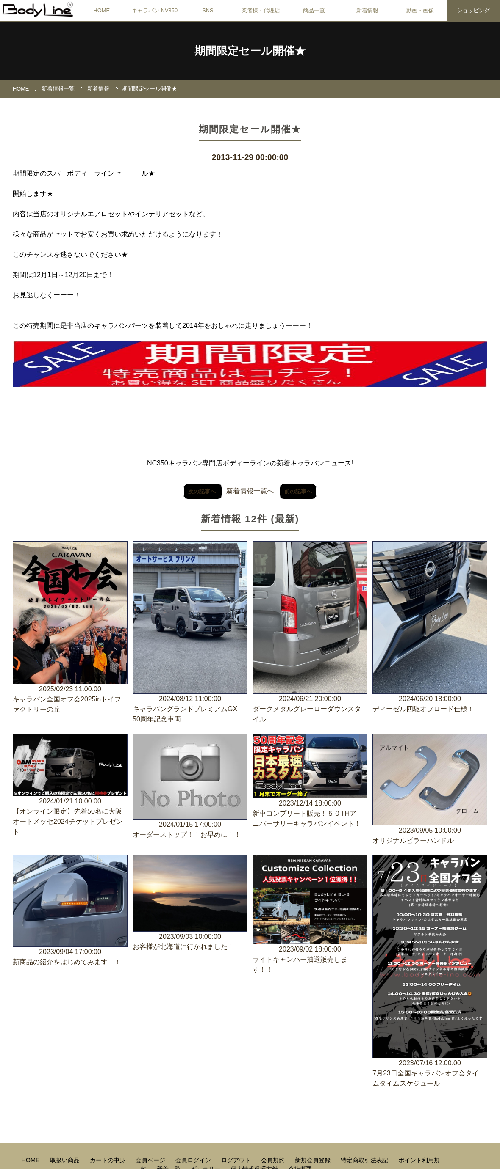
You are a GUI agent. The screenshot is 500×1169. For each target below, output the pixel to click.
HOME (101, 10)
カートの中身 (108, 1160)
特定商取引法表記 (365, 1160)
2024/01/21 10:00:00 (70, 785)
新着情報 (367, 10)
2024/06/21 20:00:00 (310, 632)
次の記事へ (202, 491)
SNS (208, 10)
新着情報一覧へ (250, 491)
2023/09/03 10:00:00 (190, 903)
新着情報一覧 (58, 88)
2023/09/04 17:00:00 (70, 911)
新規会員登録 (313, 1160)
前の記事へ (298, 491)
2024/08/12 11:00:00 (190, 632)
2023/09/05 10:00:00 (429, 790)
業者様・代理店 (261, 10)
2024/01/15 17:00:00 (190, 787)
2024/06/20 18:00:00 (429, 627)
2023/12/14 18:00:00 (310, 781)
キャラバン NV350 (155, 10)
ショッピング (473, 10)
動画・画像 (420, 10)
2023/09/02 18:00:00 (310, 915)
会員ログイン (194, 1160)
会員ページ (151, 1160)
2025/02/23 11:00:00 (70, 628)
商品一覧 (314, 10)
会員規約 (273, 1160)
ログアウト (237, 1160)
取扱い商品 (65, 1160)
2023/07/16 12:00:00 (429, 972)
